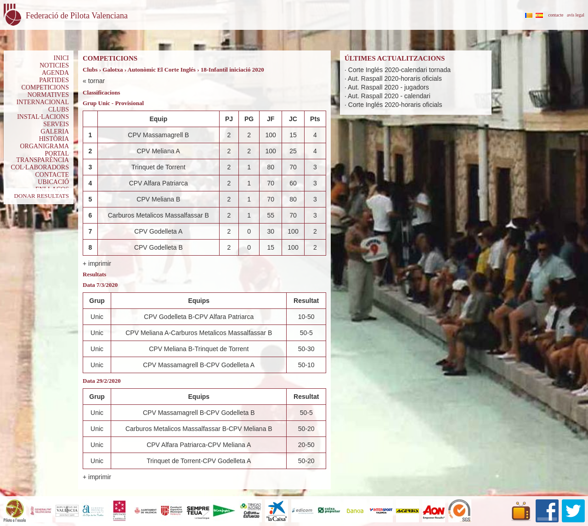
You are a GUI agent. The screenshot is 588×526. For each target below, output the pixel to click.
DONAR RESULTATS (41, 195)
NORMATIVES (48, 94)
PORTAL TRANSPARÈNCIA (42, 156)
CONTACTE (52, 174)
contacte (555, 14)
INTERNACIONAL (43, 102)
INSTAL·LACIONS (43, 116)
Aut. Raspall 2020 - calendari (389, 96)
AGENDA (55, 72)
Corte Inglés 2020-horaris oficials (395, 104)
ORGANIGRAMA (44, 146)
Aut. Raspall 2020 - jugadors (388, 87)
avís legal (575, 14)
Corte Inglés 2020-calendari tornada (399, 69)
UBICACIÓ (53, 182)
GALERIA (55, 131)
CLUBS (58, 109)
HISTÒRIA (54, 138)
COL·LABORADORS (40, 167)
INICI (61, 58)
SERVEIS (56, 124)
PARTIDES (54, 80)
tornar (96, 80)
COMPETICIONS (45, 87)
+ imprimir (97, 263)
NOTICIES (54, 65)
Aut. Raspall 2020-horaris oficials (395, 78)
